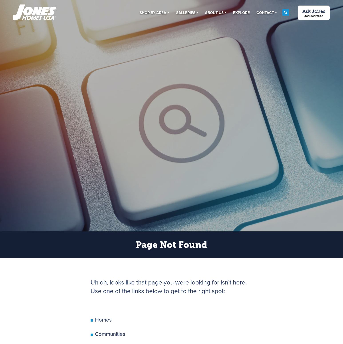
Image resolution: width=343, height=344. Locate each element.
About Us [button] (214, 13)
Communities (110, 334)
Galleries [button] (185, 13)
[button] (154, 12)
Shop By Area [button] (153, 13)
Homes (103, 320)
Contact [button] (265, 13)
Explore (241, 13)
